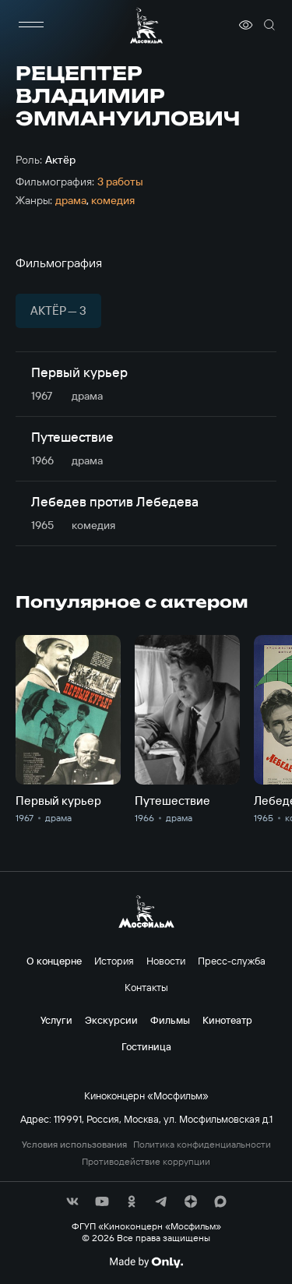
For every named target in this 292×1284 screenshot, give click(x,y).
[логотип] (146, 25)
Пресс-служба (232, 960)
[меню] (31, 25)
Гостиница (146, 1046)
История (114, 960)
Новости (165, 960)
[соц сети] (72, 1201)
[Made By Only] (146, 1262)
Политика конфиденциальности (202, 1144)
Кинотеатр (227, 1020)
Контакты (146, 987)
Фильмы (170, 1020)
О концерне (54, 960)
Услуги (56, 1020)
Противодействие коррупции (146, 1161)
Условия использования (74, 1144)
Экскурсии (111, 1020)
